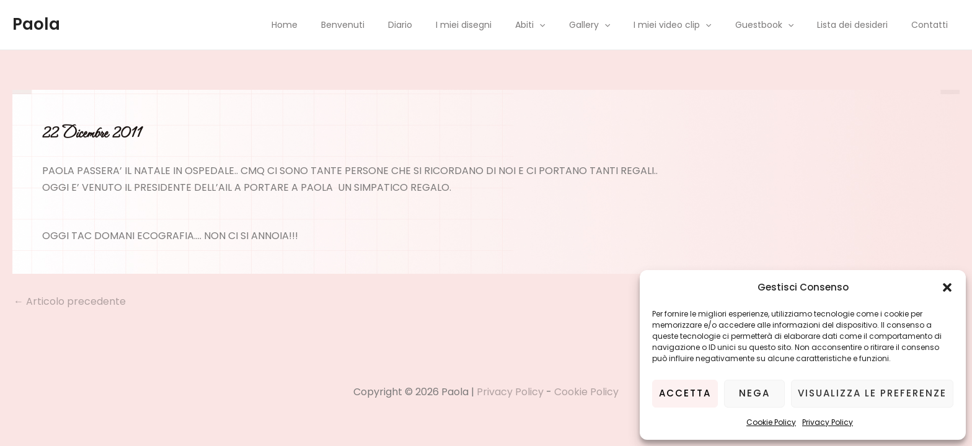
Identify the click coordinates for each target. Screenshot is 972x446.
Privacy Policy (827, 422)
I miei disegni (504, 25)
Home (343, 25)
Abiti (564, 25)
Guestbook (780, 25)
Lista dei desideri (861, 25)
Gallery (617, 25)
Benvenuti (395, 25)
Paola (36, 24)
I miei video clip (694, 25)
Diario (447, 25)
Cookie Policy (771, 422)
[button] (947, 287)
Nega (754, 393)
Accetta (685, 393)
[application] (573, 25)
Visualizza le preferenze (872, 393)
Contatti (932, 25)
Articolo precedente (70, 302)
